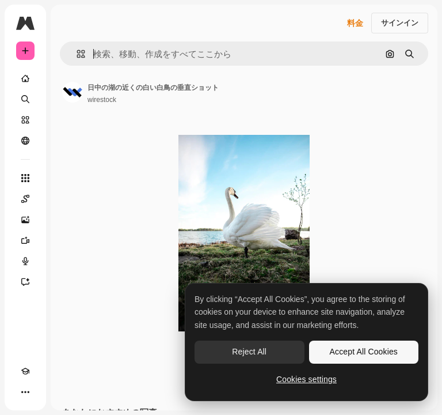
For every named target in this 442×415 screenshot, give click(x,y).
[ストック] (25, 120)
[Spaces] (25, 199)
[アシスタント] (25, 282)
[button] (76, 54)
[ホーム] (25, 78)
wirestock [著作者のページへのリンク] (101, 100)
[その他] (25, 392)
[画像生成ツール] (25, 219)
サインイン (399, 22)
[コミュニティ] (25, 140)
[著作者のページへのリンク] (72, 92)
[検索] (25, 99)
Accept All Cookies (364, 351)
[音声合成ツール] (25, 261)
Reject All (249, 351)
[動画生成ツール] (25, 240)
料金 (355, 23)
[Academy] (25, 371)
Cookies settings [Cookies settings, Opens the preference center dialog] (306, 379)
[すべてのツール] (25, 178)
